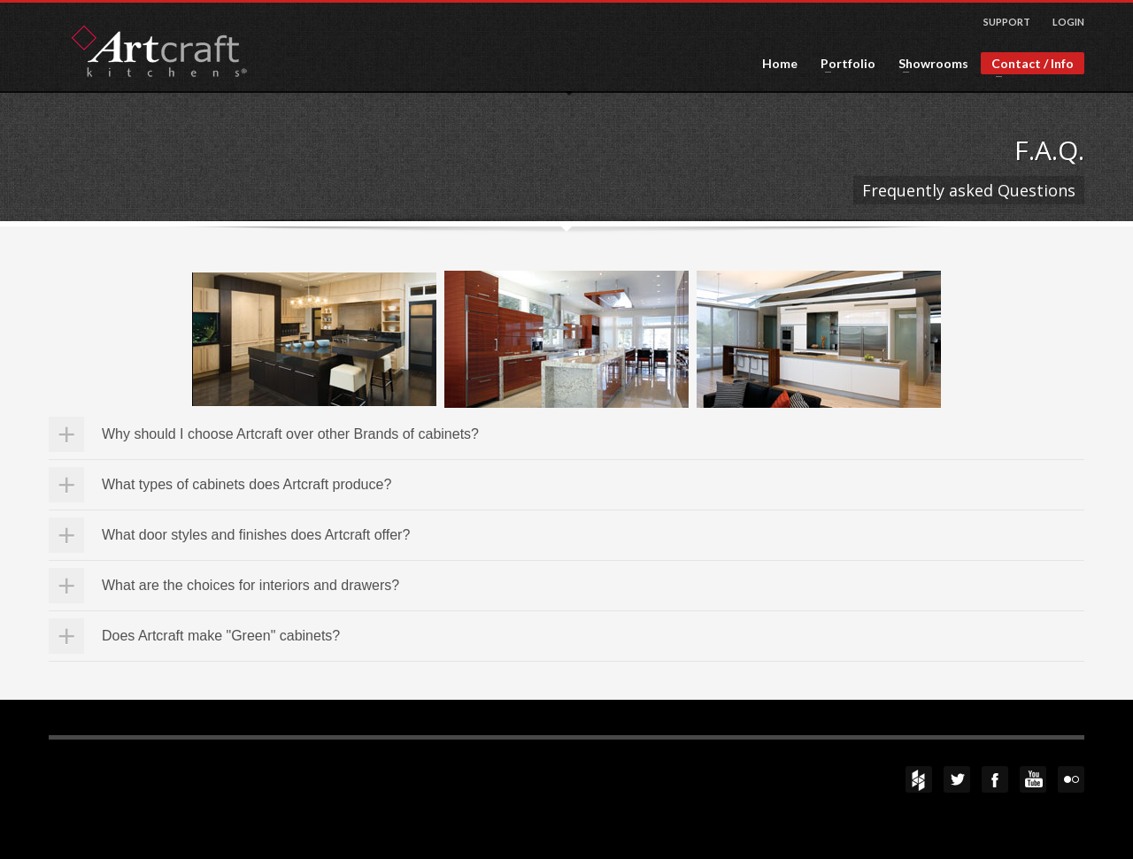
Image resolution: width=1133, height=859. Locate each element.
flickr (1071, 779)
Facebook (995, 779)
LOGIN (1068, 21)
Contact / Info (1027, 65)
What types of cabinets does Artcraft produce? (246, 484)
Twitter (957, 779)
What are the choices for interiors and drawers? (250, 585)
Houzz (919, 779)
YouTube (1033, 779)
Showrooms (928, 64)
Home (780, 64)
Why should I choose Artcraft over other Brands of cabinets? (290, 433)
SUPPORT (1006, 21)
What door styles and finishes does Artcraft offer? (256, 534)
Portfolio (842, 64)
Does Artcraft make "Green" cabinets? (221, 635)
